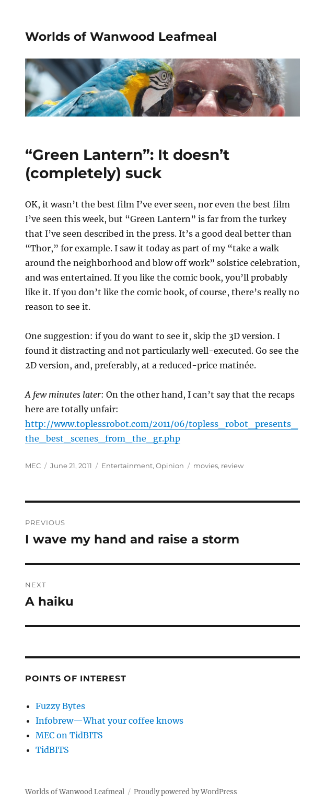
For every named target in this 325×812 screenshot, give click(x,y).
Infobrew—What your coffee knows (109, 720)
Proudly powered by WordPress (185, 791)
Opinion (170, 465)
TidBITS (52, 750)
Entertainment (127, 465)
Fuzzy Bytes (60, 706)
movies (205, 465)
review (232, 465)
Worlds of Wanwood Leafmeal (121, 36)
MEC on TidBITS (69, 735)
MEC (33, 465)
